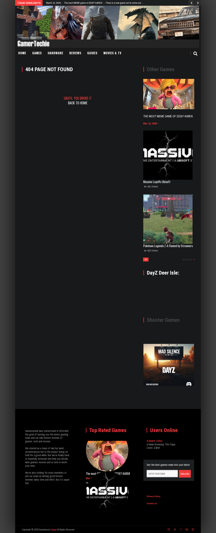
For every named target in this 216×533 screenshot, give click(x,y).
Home (22, 53)
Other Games (161, 69)
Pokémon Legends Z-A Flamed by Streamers (168, 246)
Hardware (55, 53)
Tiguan (54, 529)
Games (37, 53)
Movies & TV (112, 53)
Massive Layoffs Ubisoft (156, 182)
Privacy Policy (153, 496)
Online (154, 441)
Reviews (75, 53)
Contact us (152, 503)
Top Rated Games (108, 430)
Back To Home (77, 102)
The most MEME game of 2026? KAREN (168, 116)
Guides (92, 53)
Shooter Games (163, 320)
